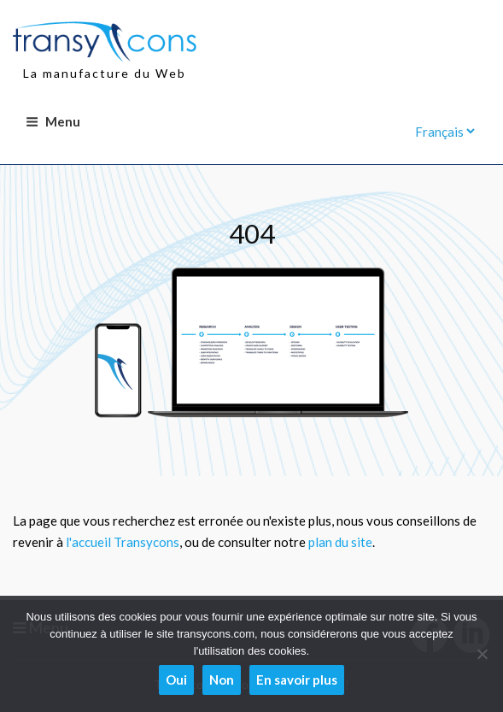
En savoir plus (296, 679)
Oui (176, 679)
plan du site (340, 542)
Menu (53, 121)
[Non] (481, 653)
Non (221, 679)
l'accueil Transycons (122, 542)
